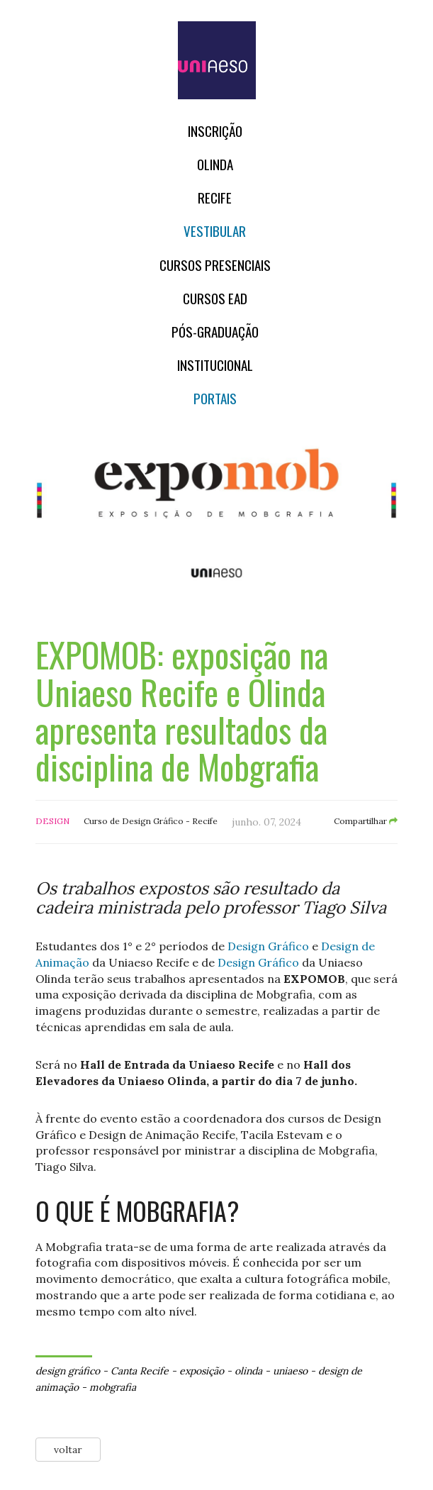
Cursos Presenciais (215, 264)
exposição (201, 1370)
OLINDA (215, 164)
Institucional (215, 364)
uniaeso (290, 1370)
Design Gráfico (268, 946)
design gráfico (67, 1370)
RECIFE (215, 197)
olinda (248, 1370)
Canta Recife (140, 1370)
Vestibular (215, 230)
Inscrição (215, 130)
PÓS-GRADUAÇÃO (215, 331)
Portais (215, 398)
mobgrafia (112, 1387)
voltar (68, 1449)
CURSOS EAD (215, 298)
